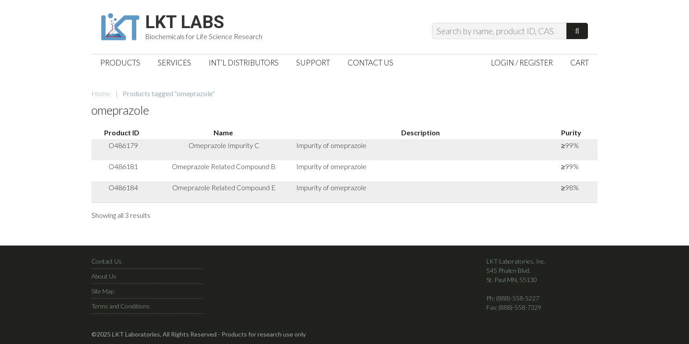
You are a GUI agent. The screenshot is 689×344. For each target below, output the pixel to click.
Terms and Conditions (120, 306)
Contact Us (106, 261)
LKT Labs (184, 22)
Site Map (102, 291)
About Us (103, 276)
